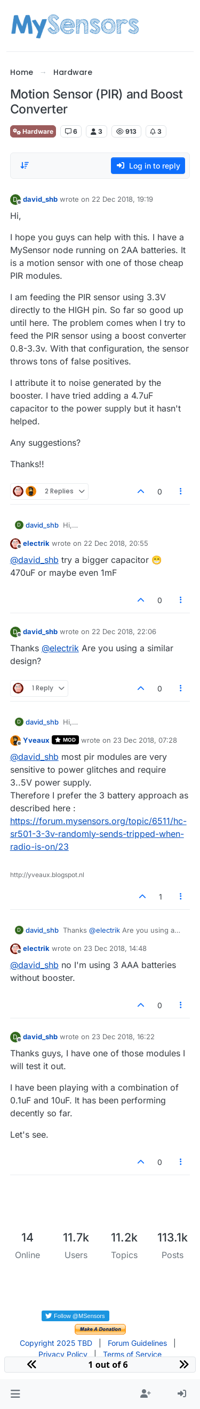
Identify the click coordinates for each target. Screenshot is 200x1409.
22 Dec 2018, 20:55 (116, 543)
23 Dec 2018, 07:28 (145, 740)
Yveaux (36, 740)
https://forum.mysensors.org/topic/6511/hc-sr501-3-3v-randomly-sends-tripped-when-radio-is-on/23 (98, 834)
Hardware (33, 131)
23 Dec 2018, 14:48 (115, 948)
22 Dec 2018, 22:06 (124, 631)
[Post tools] (180, 491)
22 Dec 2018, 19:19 (122, 199)
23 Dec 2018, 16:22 (123, 1036)
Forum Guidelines (137, 1342)
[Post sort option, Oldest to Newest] (24, 165)
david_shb (40, 199)
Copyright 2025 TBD (56, 1342)
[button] (15, 1394)
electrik (36, 543)
